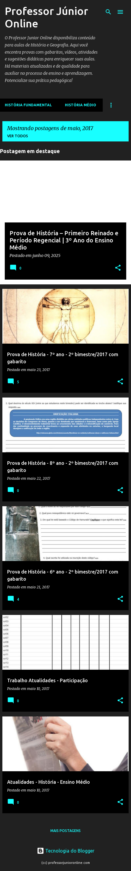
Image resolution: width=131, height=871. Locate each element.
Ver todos (17, 136)
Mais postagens (65, 831)
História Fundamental (28, 105)
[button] (117, 268)
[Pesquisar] (108, 12)
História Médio (80, 105)
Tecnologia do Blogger (65, 850)
